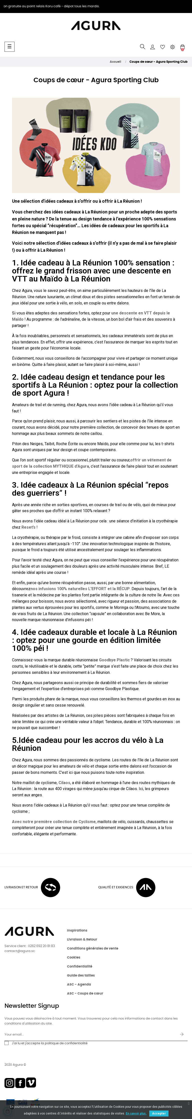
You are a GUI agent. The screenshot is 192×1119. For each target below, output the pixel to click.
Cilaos (64, 782)
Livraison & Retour (82, 939)
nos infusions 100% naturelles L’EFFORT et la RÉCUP (80, 588)
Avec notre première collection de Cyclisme (54, 821)
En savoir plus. (136, 1113)
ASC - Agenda (79, 984)
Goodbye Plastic (114, 660)
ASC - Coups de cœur (85, 993)
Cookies (73, 957)
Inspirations (77, 930)
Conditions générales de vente (92, 948)
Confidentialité (79, 966)
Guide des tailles (81, 975)
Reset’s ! (30, 527)
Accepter (159, 1113)
